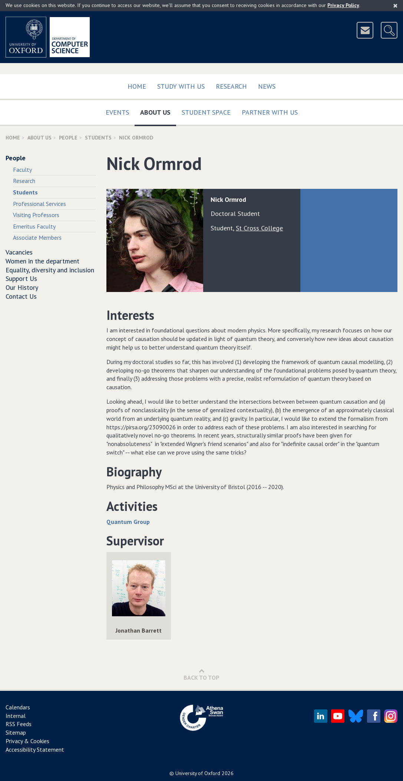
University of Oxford (197, 773)
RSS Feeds (19, 724)
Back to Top (201, 674)
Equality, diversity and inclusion (50, 270)
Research (231, 86)
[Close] (395, 5)
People (68, 137)
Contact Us (21, 296)
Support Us (21, 278)
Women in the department (42, 261)
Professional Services (39, 203)
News (266, 86)
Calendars (18, 707)
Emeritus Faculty (34, 226)
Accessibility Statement (35, 749)
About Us (158, 111)
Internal (16, 715)
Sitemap (16, 732)
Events (117, 112)
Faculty (22, 169)
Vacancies (19, 252)
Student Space (206, 112)
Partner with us (270, 112)
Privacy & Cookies (27, 741)
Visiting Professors (36, 215)
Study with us (181, 86)
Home (137, 86)
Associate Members (37, 237)
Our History (22, 287)
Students (98, 137)
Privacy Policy (343, 5)
